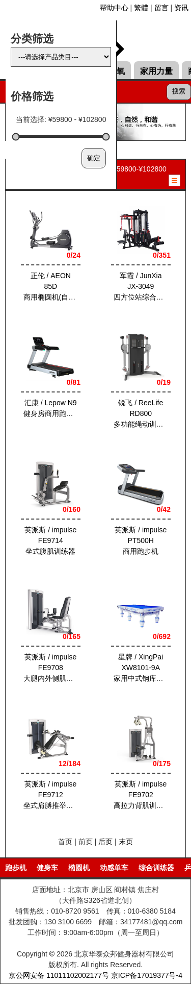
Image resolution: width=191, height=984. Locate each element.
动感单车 (114, 868)
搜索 (178, 91)
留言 (161, 8)
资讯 (181, 8)
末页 (126, 842)
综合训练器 (156, 868)
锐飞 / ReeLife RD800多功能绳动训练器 (141, 413)
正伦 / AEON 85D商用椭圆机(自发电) (54, 286)
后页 (105, 842)
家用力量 (156, 71)
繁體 (141, 8)
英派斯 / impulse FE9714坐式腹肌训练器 (50, 540)
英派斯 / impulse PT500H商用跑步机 (141, 540)
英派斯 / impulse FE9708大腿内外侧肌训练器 (55, 667)
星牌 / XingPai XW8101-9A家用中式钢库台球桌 (145, 667)
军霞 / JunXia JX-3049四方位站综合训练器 (145, 286)
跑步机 (15, 868)
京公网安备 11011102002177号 (59, 975)
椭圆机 (79, 868)
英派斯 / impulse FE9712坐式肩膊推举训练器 (55, 794)
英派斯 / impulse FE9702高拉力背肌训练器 (141, 794)
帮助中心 (114, 8)
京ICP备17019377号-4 (146, 975)
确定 (93, 158)
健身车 (47, 868)
